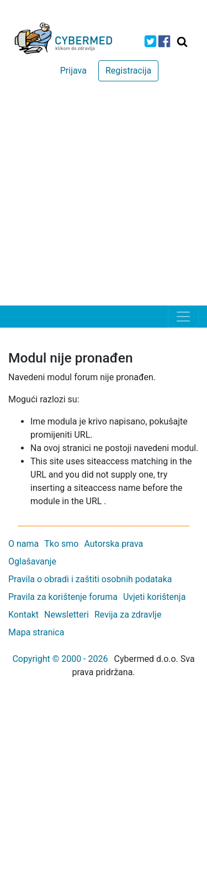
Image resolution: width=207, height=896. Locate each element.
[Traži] (182, 41)
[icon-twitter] (150, 41)
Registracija (128, 70)
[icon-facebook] (164, 41)
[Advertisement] (103, 196)
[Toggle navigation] (183, 316)
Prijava (73, 70)
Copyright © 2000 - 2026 (60, 659)
